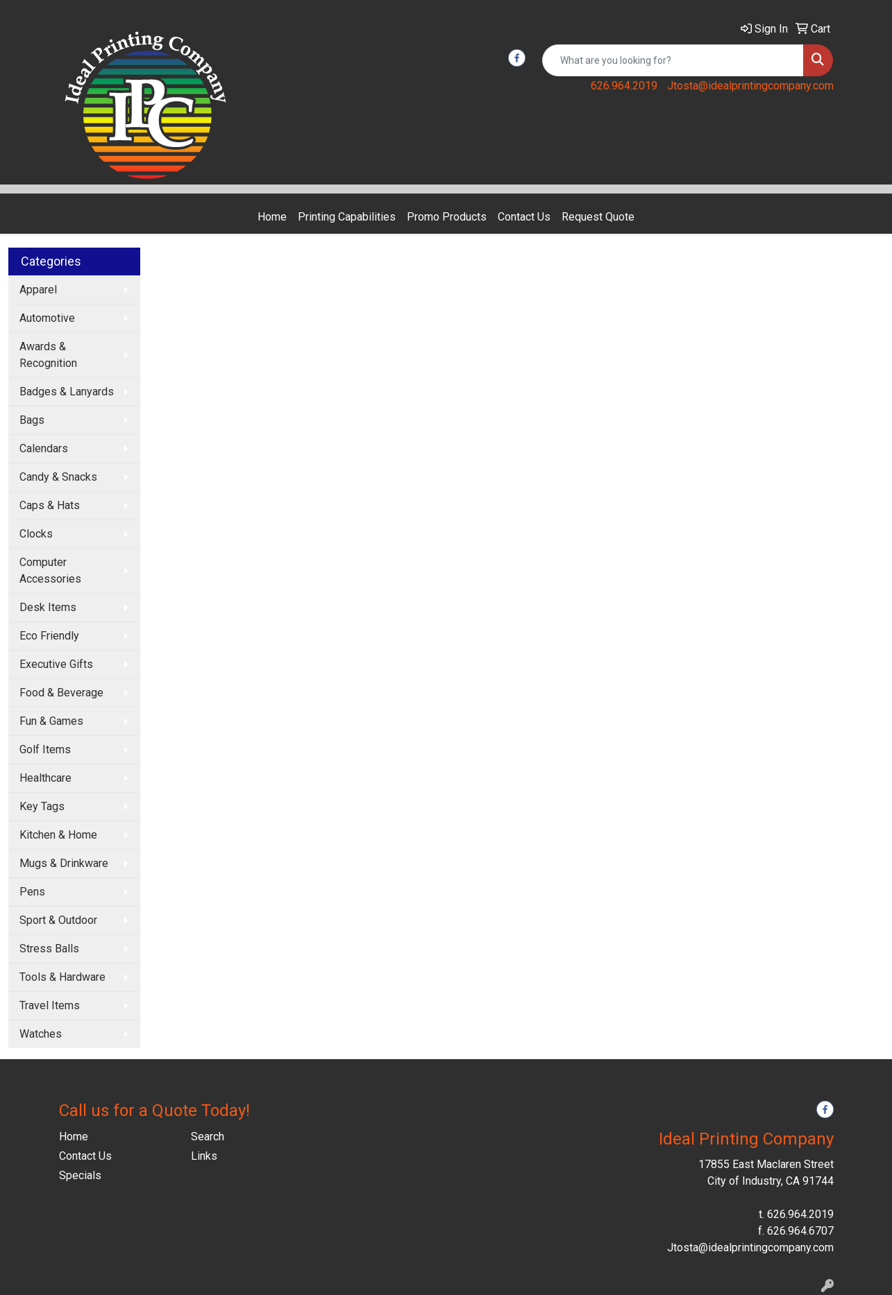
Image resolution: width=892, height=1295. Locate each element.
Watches (40, 1033)
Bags (31, 420)
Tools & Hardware (62, 977)
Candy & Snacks (58, 476)
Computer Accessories (50, 570)
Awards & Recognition (48, 355)
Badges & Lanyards (66, 391)
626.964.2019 (624, 85)
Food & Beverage (61, 692)
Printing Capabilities (347, 216)
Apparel (38, 289)
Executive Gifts (56, 664)
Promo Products (447, 216)
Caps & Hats (49, 505)
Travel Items (49, 1005)
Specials (80, 1175)
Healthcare (45, 777)
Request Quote (598, 216)
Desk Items (47, 607)
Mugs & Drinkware (63, 863)
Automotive (47, 318)
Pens (32, 891)
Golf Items (45, 749)
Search (207, 1136)
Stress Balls (49, 948)
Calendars (43, 448)
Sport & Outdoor (58, 920)
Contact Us (524, 216)
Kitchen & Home (58, 834)
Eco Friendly (49, 635)
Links (204, 1156)
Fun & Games (51, 721)
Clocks (36, 533)
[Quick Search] (673, 60)
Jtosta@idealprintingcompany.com (750, 85)
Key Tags (42, 806)
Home (272, 216)
